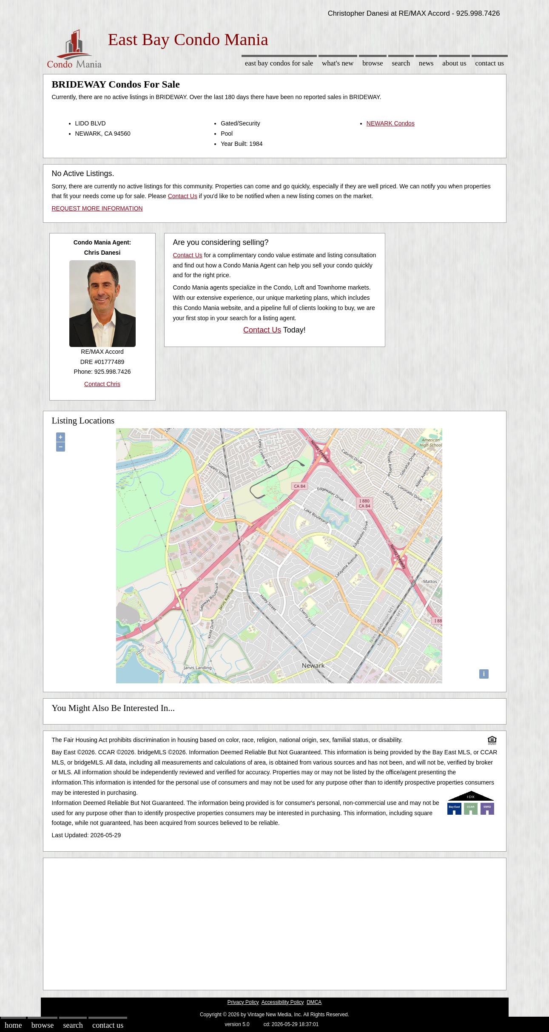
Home (13, 1025)
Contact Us (489, 63)
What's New (337, 63)
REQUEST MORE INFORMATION (97, 208)
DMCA (314, 1002)
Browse (372, 63)
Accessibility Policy (283, 1002)
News (426, 63)
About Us (454, 63)
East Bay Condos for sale (279, 63)
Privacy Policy (243, 1002)
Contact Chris (102, 384)
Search (401, 63)
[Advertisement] (274, 921)
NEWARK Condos (391, 123)
